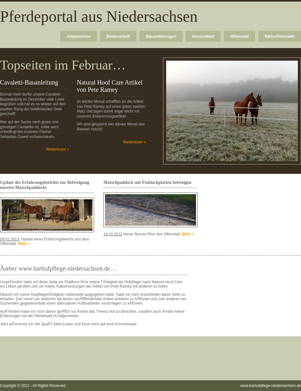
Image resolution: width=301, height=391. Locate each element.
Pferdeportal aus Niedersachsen (99, 16)
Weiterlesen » (57, 149)
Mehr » (24, 243)
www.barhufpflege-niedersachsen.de (270, 385)
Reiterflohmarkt (280, 36)
